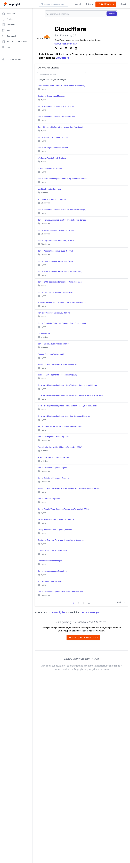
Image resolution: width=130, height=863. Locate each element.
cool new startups (89, 612)
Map (6, 30)
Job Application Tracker (15, 41)
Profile (7, 19)
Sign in (123, 4)
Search (112, 14)
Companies (9, 24)
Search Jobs (10, 35)
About (78, 4)
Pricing (89, 4)
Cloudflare (62, 57)
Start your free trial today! (83, 637)
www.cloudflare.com (65, 44)
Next (121, 602)
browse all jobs (57, 612)
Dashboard (9, 13)
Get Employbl (106, 4)
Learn (7, 47)
